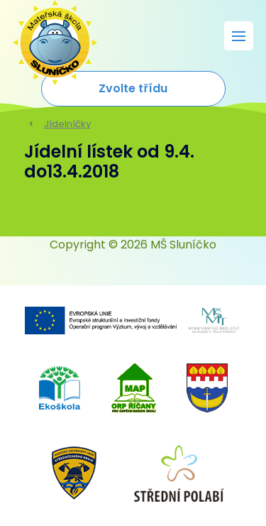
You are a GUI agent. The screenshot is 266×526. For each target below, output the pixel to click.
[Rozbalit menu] (238, 35)
